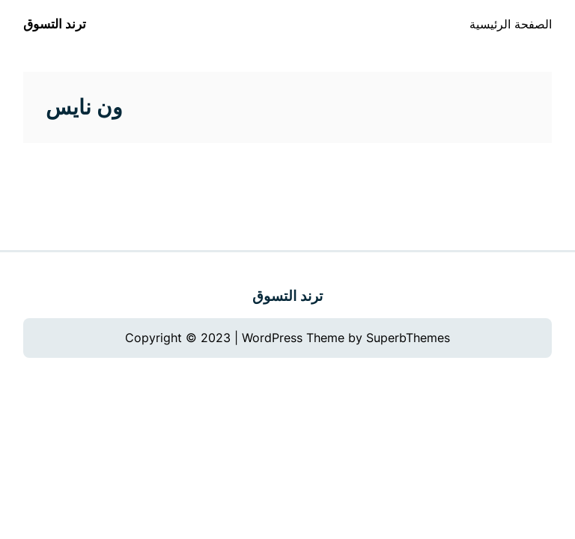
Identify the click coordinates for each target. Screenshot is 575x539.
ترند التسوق (54, 23)
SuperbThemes (408, 337)
